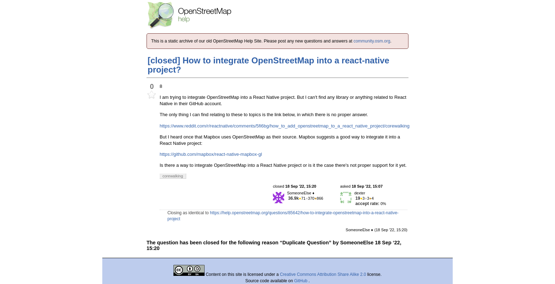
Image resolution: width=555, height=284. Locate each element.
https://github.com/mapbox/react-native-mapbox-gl (211, 154)
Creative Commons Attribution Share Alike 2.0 (323, 274)
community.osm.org (372, 41)
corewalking (397, 126)
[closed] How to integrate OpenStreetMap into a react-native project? (268, 65)
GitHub (301, 280)
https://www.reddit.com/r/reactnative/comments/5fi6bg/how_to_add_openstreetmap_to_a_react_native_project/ (272, 126)
